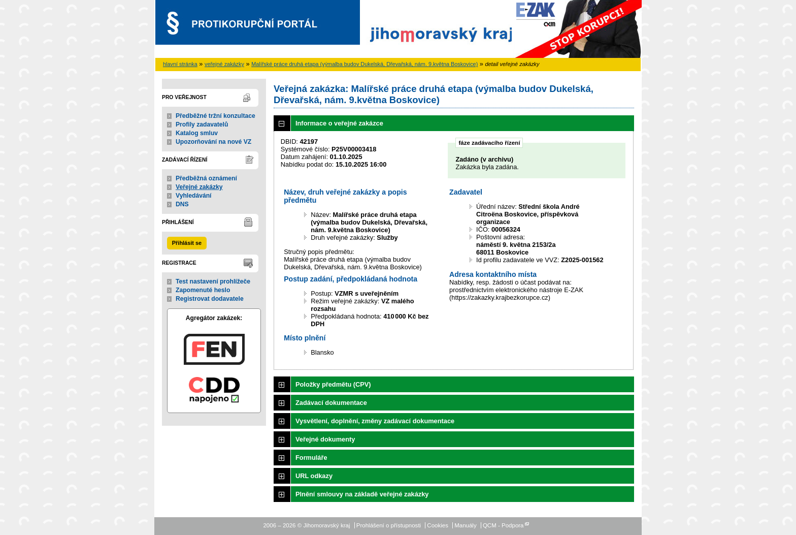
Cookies (437, 525)
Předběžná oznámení (206, 178)
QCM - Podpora (503, 525)
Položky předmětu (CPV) (333, 384)
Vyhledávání (194, 195)
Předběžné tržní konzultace (215, 115)
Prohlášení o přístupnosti (388, 525)
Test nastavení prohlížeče (213, 281)
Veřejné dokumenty (325, 439)
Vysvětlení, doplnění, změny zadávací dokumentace (374, 421)
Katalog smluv (197, 133)
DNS (182, 204)
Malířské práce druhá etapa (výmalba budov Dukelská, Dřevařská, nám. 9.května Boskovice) (364, 64)
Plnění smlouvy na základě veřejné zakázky (361, 494)
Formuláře (311, 457)
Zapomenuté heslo (203, 290)
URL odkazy (314, 476)
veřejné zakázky (224, 64)
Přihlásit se (187, 243)
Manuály (465, 525)
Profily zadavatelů (202, 124)
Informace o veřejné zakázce (339, 123)
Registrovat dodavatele (210, 298)
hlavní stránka (180, 64)
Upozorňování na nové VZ (213, 141)
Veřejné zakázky (199, 187)
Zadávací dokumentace (331, 402)
